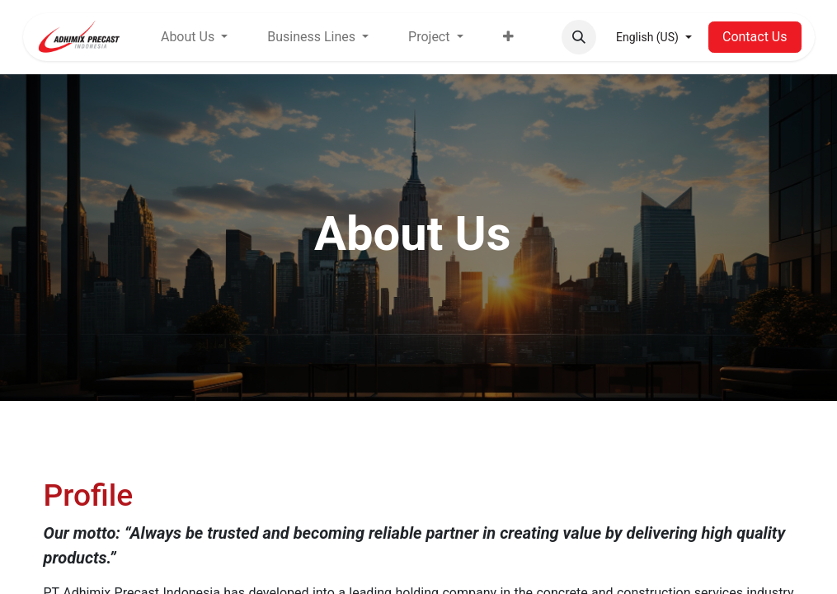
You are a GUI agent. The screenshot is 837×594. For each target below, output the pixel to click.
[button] (579, 37)
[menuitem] (508, 37)
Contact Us (755, 37)
